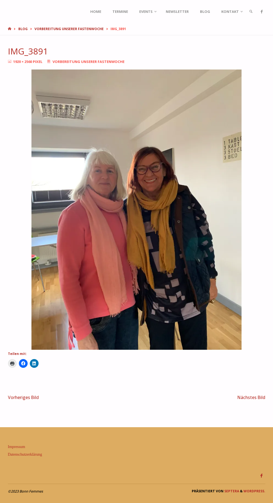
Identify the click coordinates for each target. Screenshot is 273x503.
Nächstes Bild (251, 397)
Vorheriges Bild (23, 397)
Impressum (16, 446)
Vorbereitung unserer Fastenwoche (69, 29)
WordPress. (254, 491)
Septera (231, 491)
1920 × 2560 (23, 61)
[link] (251, 11)
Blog (23, 29)
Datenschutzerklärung (25, 454)
